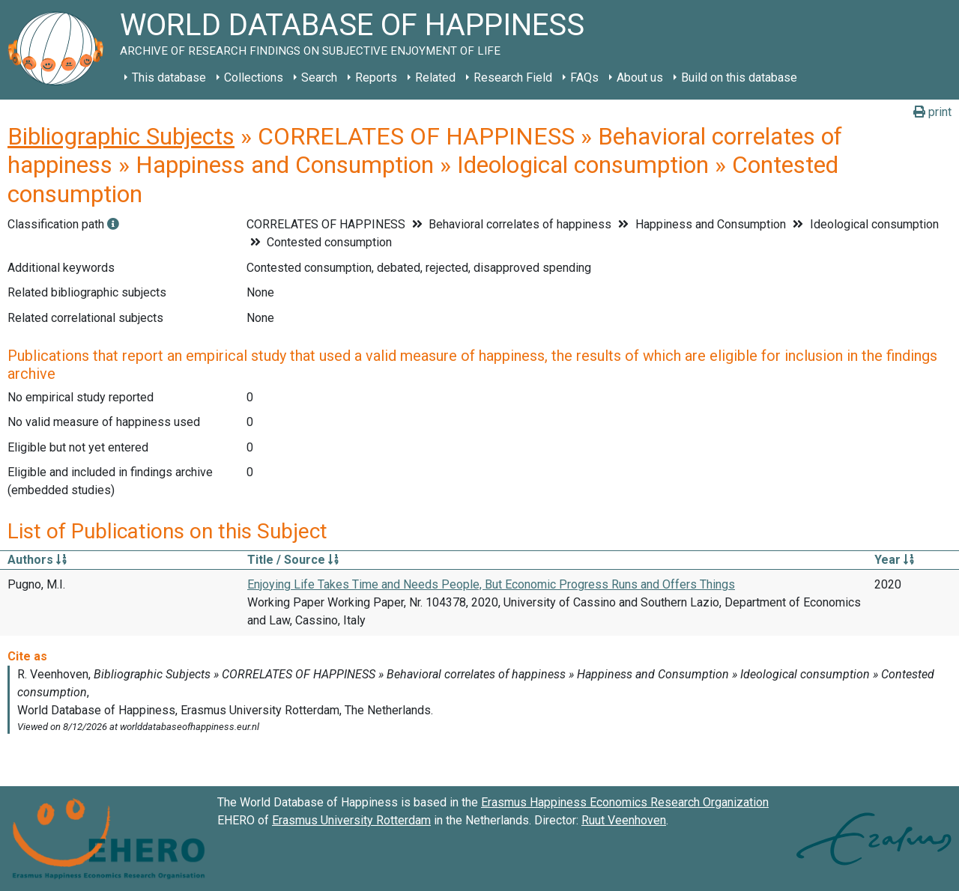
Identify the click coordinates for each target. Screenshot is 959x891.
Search (319, 77)
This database (169, 77)
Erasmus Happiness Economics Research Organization (625, 802)
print (932, 112)
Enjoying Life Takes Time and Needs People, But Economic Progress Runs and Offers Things (491, 584)
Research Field (513, 77)
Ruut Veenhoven (623, 820)
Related (435, 77)
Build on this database (739, 77)
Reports (376, 77)
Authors (37, 560)
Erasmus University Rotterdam (351, 820)
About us (640, 77)
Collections (253, 77)
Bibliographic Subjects (121, 136)
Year (894, 560)
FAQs (584, 77)
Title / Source (293, 560)
